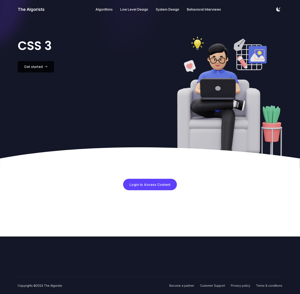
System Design (167, 9)
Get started (36, 66)
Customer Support (212, 285)
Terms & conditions (269, 285)
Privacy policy (240, 285)
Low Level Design (134, 9)
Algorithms (103, 9)
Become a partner (181, 285)
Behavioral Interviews (204, 9)
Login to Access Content (150, 185)
